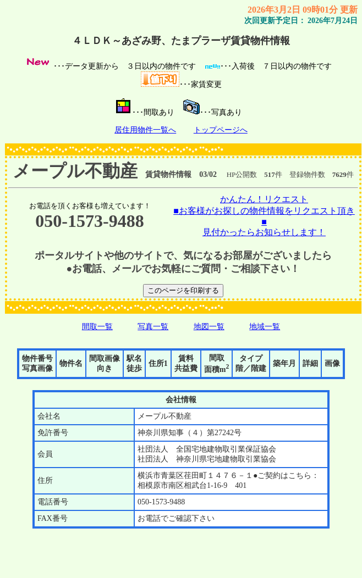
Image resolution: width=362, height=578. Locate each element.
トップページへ (221, 130)
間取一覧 (97, 327)
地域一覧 (264, 327)
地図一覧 (209, 327)
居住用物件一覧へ (145, 130)
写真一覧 (153, 327)
